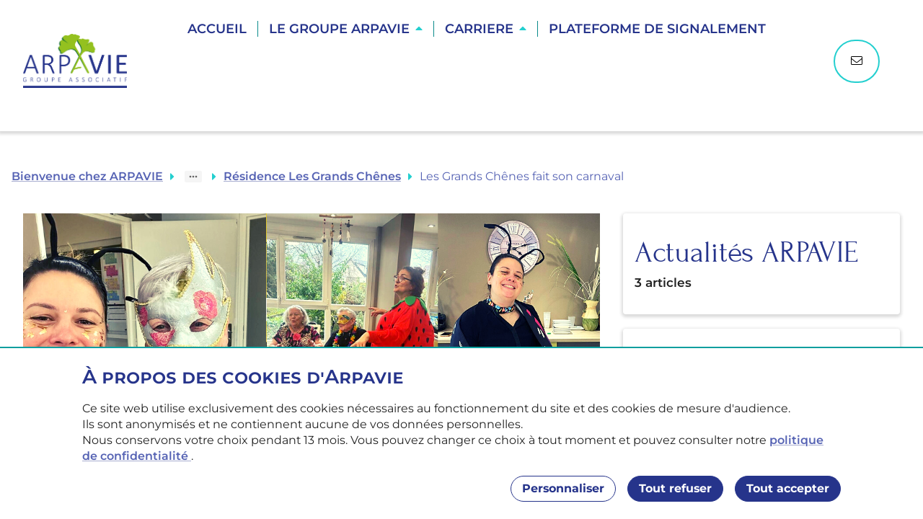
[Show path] (193, 176)
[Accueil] (82, 61)
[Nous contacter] (857, 61)
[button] (346, 29)
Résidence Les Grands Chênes (312, 176)
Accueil (217, 29)
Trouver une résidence (478, 79)
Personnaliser (563, 488)
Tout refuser (675, 488)
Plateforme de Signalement (657, 29)
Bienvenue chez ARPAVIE (87, 176)
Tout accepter (787, 488)
